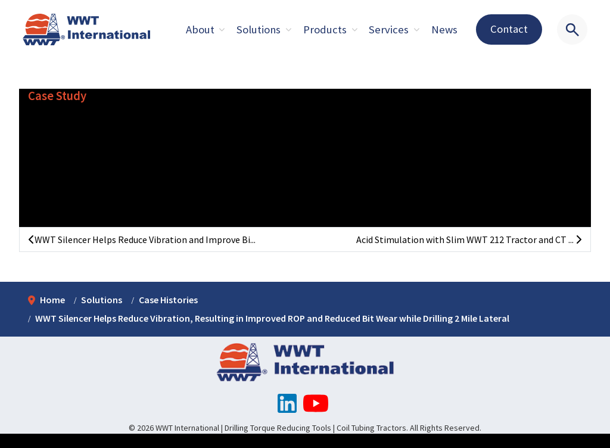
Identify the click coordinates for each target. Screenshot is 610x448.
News (444, 29)
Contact (509, 29)
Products (325, 29)
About (200, 29)
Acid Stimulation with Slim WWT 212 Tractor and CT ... (468, 239)
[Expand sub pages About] (222, 29)
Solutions (258, 29)
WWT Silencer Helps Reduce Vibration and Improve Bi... (142, 239)
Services (389, 29)
